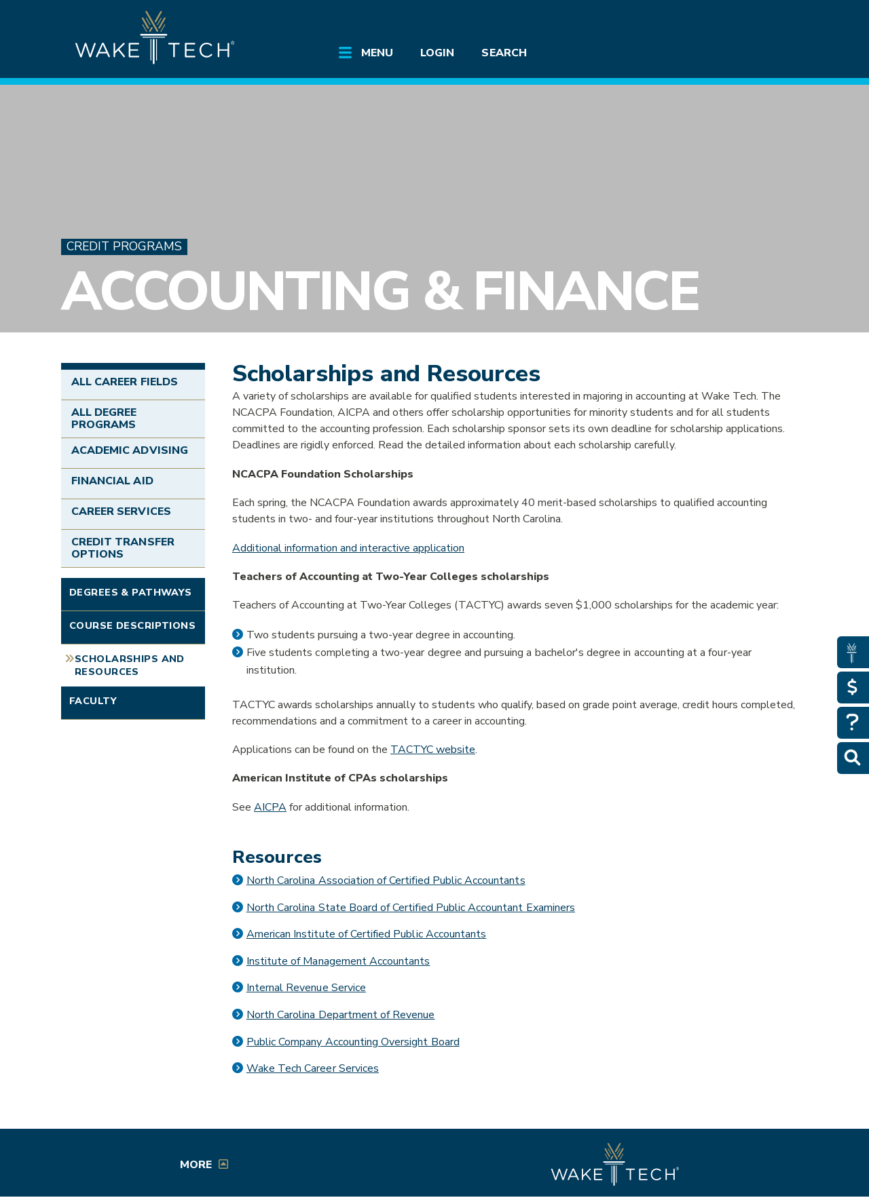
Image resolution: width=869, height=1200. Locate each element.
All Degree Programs (103, 418)
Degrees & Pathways (130, 592)
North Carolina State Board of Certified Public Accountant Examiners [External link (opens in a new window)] (410, 907)
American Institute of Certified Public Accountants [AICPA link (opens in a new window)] (366, 934)
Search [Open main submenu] (503, 52)
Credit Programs (124, 246)
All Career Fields (124, 381)
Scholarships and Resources (130, 665)
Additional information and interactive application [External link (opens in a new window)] (348, 548)
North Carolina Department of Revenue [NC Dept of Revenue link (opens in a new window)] (340, 1014)
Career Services (121, 511)
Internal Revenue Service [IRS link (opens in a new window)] (306, 987)
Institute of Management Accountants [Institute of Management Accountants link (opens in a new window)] (338, 961)
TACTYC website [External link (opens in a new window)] (432, 749)
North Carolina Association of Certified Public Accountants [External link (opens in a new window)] (385, 880)
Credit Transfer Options (122, 548)
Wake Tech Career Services (312, 1068)
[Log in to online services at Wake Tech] (768, 22)
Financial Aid (112, 480)
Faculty (93, 701)
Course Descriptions (132, 625)
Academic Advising (129, 450)
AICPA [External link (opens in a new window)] (270, 807)
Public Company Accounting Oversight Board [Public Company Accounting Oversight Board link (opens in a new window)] (353, 1041)
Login (437, 52)
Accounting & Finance (380, 291)
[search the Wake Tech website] (730, 22)
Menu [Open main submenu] (377, 52)
